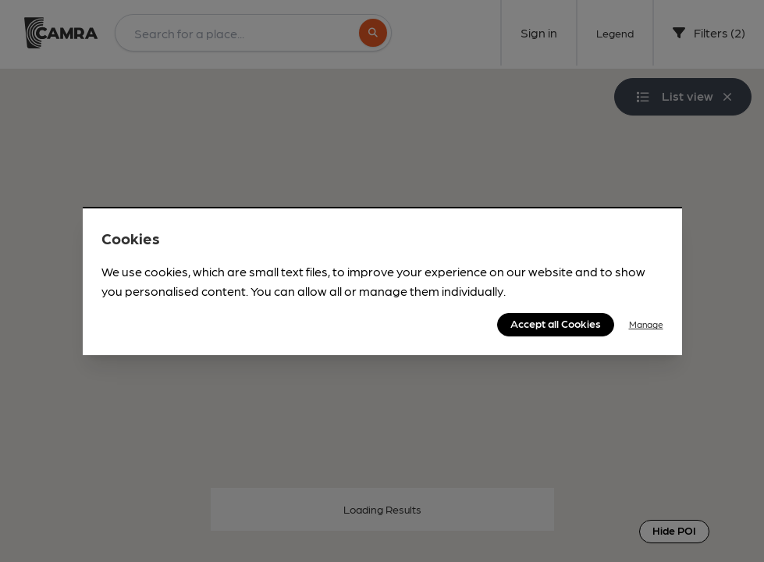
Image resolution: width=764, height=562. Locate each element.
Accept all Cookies (555, 323)
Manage (646, 323)
